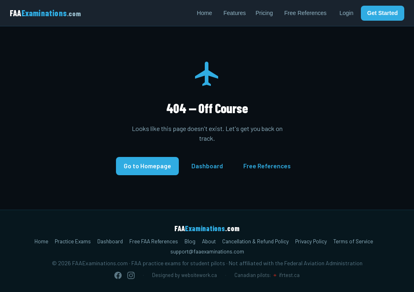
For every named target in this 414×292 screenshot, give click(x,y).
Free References (305, 13)
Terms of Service (353, 241)
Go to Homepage (147, 166)
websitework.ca (199, 275)
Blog (189, 241)
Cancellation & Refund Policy (255, 241)
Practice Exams (73, 241)
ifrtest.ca (289, 275)
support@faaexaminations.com (207, 251)
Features (234, 13)
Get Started (382, 13)
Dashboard (207, 166)
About (209, 241)
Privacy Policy (311, 241)
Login (346, 13)
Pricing (264, 13)
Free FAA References (153, 241)
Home (204, 13)
